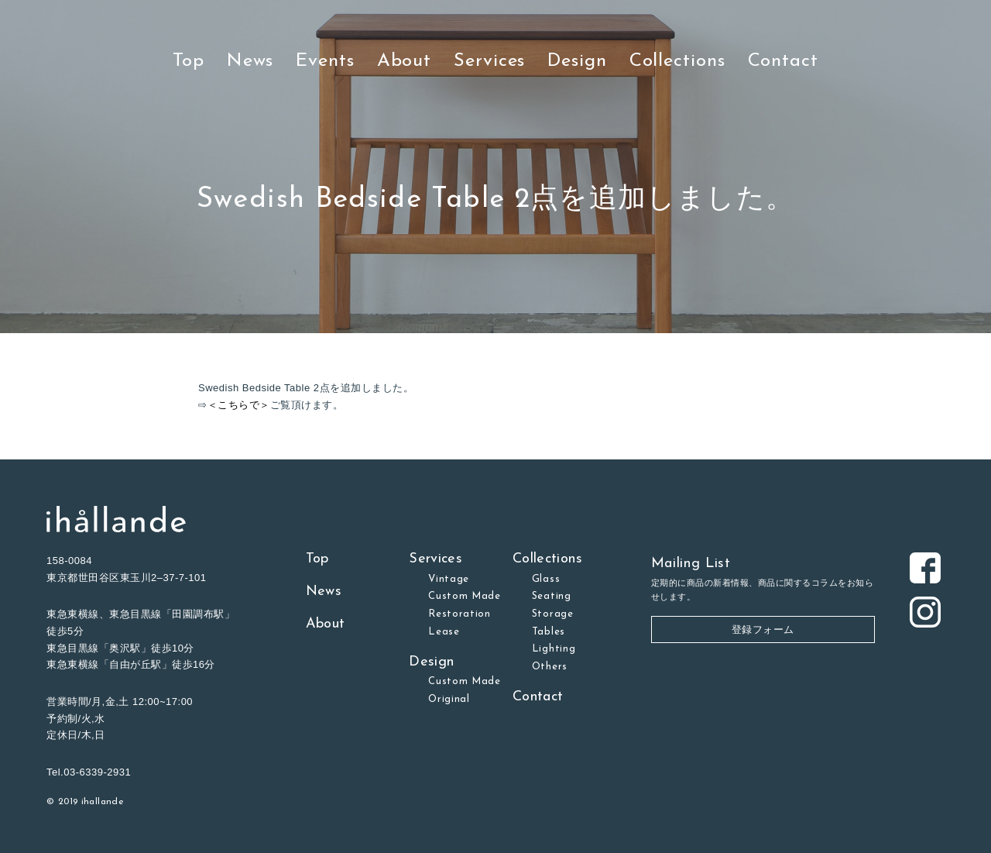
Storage (553, 614)
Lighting (553, 649)
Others (550, 667)
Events (325, 61)
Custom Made (464, 596)
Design (576, 61)
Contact (783, 61)
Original (448, 699)
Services (489, 61)
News (250, 61)
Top (188, 61)
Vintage (448, 579)
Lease (443, 632)
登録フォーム (763, 629)
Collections (677, 61)
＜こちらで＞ (238, 405)
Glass (546, 579)
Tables (548, 632)
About (404, 61)
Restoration (459, 614)
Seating (551, 596)
